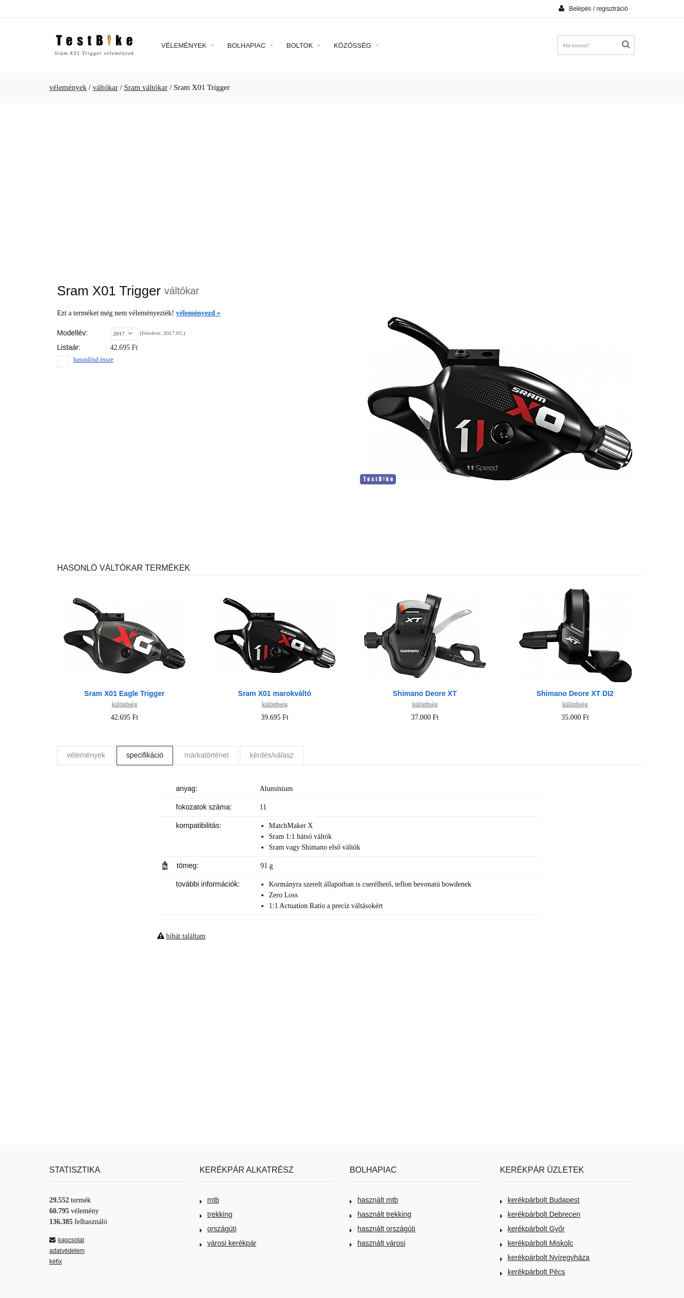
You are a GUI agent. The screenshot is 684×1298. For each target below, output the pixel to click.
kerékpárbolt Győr (532, 1229)
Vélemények (187, 45)
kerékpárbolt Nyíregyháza (545, 1257)
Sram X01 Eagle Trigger (124, 693)
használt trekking (380, 1214)
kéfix (55, 1261)
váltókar (105, 87)
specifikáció (144, 755)
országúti (218, 1229)
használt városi (377, 1243)
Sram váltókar (145, 87)
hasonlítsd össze (93, 359)
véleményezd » (198, 313)
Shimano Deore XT (425, 693)
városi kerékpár (228, 1243)
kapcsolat (66, 1240)
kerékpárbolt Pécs (532, 1272)
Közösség (356, 45)
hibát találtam (186, 936)
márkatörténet (206, 755)
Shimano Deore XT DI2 (575, 693)
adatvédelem (67, 1250)
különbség (124, 704)
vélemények (68, 87)
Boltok (303, 45)
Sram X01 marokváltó (274, 693)
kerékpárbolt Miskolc (537, 1243)
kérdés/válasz (272, 755)
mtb (209, 1200)
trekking (216, 1214)
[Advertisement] (342, 188)
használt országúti (382, 1229)
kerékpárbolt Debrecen (540, 1214)
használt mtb (374, 1200)
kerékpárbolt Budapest (540, 1200)
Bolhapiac (250, 45)
